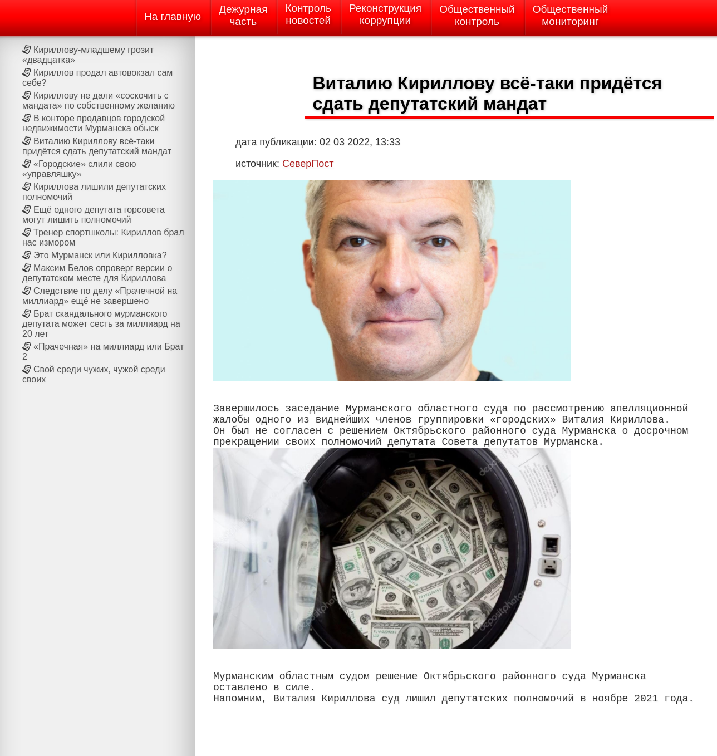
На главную (172, 16)
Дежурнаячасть (243, 15)
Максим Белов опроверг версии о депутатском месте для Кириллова (97, 273)
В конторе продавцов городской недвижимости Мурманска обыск (93, 123)
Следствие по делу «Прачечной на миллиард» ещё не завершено (99, 296)
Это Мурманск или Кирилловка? (100, 255)
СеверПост (308, 163)
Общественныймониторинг (570, 15)
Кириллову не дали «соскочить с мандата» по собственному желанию (98, 100)
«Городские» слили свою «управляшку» (79, 169)
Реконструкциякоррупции (385, 14)
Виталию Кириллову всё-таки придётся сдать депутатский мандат (96, 146)
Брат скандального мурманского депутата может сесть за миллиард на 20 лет (101, 323)
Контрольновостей (308, 14)
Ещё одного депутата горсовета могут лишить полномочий (93, 214)
